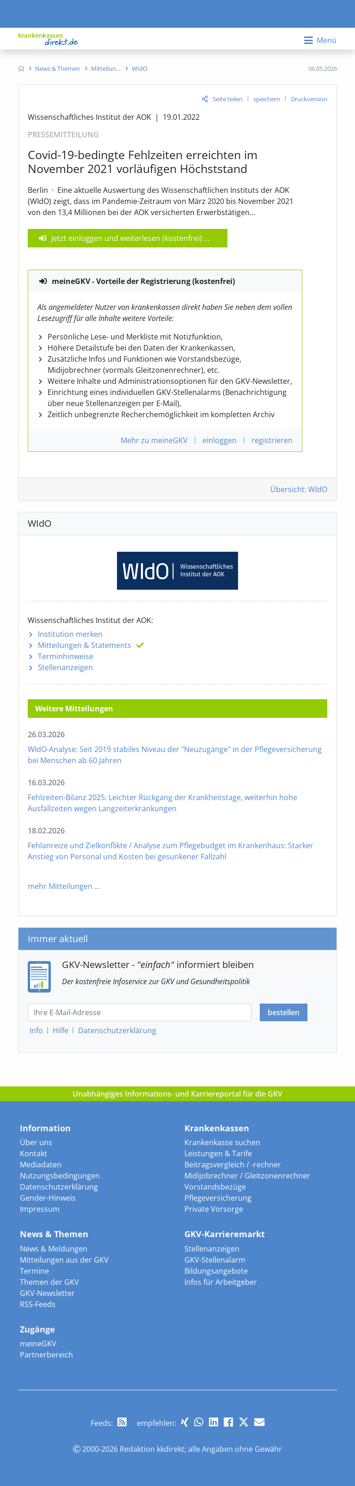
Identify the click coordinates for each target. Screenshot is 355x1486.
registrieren (272, 440)
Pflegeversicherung (217, 1198)
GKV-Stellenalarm (214, 1260)
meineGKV (38, 1343)
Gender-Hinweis (48, 1198)
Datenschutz (117, 1030)
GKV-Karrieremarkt (224, 1233)
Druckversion (309, 99)
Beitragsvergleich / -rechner (232, 1164)
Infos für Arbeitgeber (220, 1282)
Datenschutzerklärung (59, 1187)
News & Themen (54, 1233)
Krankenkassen (216, 1128)
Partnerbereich (46, 1355)
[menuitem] (21, 68)
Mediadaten (40, 1164)
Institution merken (70, 634)
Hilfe (60, 1030)
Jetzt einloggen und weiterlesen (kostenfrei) (126, 238)
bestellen (284, 1012)
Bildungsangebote (216, 1271)
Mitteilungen (84, 645)
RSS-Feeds (37, 1304)
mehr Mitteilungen (60, 886)
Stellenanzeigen (65, 667)
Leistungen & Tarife (218, 1153)
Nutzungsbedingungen (60, 1176)
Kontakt (33, 1153)
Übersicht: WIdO (298, 489)
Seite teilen (228, 99)
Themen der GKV (49, 1282)
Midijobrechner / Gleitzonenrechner (247, 1176)
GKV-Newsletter (47, 1293)
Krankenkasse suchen (222, 1142)
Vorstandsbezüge (215, 1187)
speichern (266, 99)
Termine (34, 1271)
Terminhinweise (65, 656)
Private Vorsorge (213, 1209)
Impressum (40, 1209)
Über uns (36, 1142)
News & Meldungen (53, 1249)
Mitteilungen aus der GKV (64, 1260)
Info (36, 1030)
